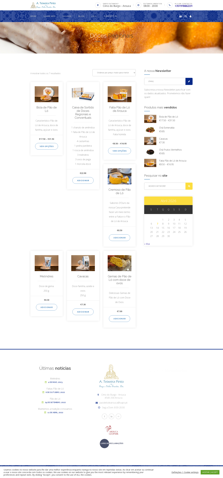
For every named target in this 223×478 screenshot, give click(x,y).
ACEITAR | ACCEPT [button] (210, 472)
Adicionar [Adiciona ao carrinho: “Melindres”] (47, 307)
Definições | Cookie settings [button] (185, 472)
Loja (94, 16)
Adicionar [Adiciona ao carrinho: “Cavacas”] (83, 312)
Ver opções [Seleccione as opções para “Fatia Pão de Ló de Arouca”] (120, 151)
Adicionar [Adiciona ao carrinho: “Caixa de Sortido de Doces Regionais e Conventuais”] (83, 180)
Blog (81, 16)
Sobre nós (49, 16)
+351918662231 (184, 6)
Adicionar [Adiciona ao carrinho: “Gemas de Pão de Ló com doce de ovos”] (119, 319)
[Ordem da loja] (114, 72)
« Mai (147, 243)
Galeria (67, 16)
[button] (180, 16)
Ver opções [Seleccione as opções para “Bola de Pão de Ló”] (47, 146)
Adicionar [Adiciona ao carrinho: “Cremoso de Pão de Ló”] (119, 238)
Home (33, 16)
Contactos (110, 16)
